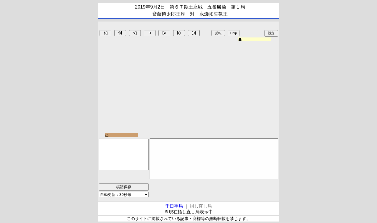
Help (233, 33)
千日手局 (174, 206)
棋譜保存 (123, 187)
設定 (271, 33)
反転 (218, 33)
